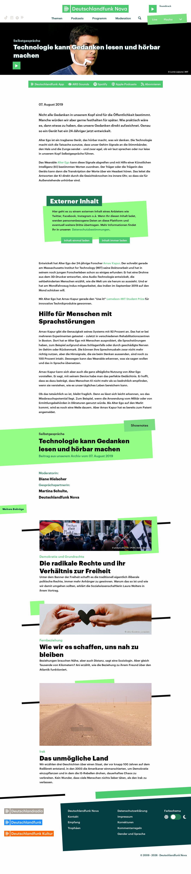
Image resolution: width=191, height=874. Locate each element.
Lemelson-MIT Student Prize (125, 298)
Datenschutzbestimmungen (90, 229)
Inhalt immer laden (114, 240)
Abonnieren (151, 84)
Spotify (100, 84)
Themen (56, 18)
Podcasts (77, 18)
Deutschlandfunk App (47, 84)
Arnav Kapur (111, 263)
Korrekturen (126, 822)
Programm (99, 18)
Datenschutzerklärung (132, 810)
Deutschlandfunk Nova (83, 810)
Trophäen (74, 828)
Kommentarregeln (130, 828)
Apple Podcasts (124, 84)
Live (154, 19)
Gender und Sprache (131, 833)
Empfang (74, 822)
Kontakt (73, 816)
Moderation (123, 18)
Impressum (125, 816)
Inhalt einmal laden (77, 240)
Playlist (168, 19)
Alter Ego (63, 162)
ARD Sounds (78, 84)
